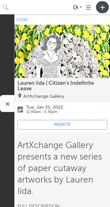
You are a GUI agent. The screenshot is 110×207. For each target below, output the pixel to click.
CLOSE (22, 20)
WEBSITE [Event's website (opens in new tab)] (62, 124)
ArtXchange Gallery (43, 96)
